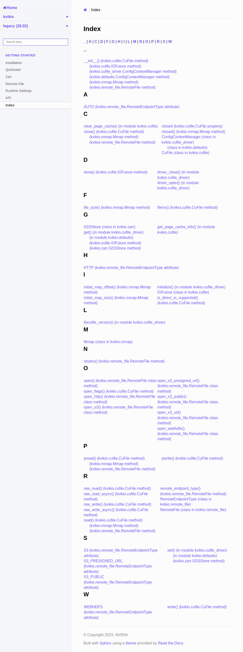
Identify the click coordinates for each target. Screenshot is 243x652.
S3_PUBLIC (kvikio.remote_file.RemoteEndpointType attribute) (118, 582)
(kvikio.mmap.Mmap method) (113, 82)
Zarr (8, 77)
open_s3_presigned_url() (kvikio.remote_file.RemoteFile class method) (187, 386)
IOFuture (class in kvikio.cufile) (183, 292)
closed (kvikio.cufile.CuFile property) (192, 126)
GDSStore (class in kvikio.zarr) (110, 227)
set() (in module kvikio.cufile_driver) (197, 550)
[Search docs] (35, 42)
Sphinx (105, 643)
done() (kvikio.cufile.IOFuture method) (116, 172)
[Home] (85, 10)
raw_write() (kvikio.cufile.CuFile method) (117, 504)
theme (131, 643)
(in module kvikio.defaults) (111, 237)
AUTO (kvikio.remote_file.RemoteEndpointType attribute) (131, 107)
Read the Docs (170, 643)
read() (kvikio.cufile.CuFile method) (113, 520)
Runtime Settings (18, 91)
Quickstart (13, 70)
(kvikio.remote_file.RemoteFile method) (122, 87)
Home (12, 8)
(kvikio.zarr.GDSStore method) (115, 248)
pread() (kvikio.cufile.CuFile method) (114, 458)
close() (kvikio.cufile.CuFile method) (114, 132)
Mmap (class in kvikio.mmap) (108, 342)
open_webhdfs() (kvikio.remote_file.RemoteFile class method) (187, 433)
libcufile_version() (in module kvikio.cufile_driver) (124, 322)
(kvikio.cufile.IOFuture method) (115, 66)
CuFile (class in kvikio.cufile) (185, 153)
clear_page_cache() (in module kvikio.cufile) (121, 126)
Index (9, 105)
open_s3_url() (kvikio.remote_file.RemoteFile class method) (187, 417)
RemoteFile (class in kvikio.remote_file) (193, 510)
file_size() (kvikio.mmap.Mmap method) (117, 207)
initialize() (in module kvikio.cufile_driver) (191, 287)
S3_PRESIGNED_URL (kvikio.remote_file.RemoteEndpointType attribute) (118, 566)
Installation (13, 63)
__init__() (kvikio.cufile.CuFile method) (116, 61)
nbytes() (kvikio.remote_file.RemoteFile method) (124, 361)
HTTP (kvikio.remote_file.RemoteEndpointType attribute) (131, 268)
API (8, 98)
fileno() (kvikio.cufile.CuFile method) (187, 207)
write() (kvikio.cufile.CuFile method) (197, 607)
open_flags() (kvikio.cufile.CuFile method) (119, 391)
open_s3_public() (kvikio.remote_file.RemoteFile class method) (187, 401)
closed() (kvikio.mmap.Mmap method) (193, 132)
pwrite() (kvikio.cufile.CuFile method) (192, 458)
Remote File (14, 84)
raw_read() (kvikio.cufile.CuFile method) (117, 488)
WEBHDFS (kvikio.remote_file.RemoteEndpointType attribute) (118, 612)
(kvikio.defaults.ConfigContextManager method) (129, 77)
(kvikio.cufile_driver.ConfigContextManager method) (133, 71)
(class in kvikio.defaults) (187, 147)
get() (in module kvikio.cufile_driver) (114, 232)
